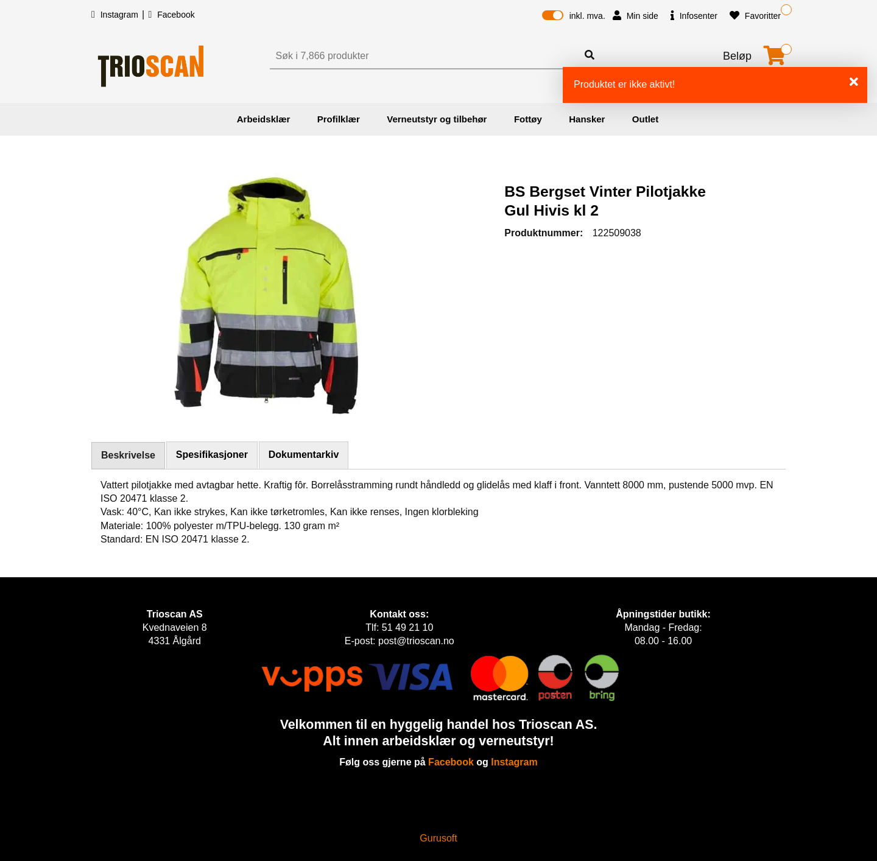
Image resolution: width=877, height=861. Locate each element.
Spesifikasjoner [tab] (212, 454)
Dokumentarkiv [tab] (304, 454)
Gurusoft (438, 838)
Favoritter (755, 15)
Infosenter (694, 15)
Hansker (587, 119)
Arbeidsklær (264, 119)
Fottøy (528, 119)
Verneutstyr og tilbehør (437, 119)
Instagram (116, 14)
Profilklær (338, 119)
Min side (635, 15)
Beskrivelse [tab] (128, 455)
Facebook (171, 14)
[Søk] (425, 56)
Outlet (645, 119)
